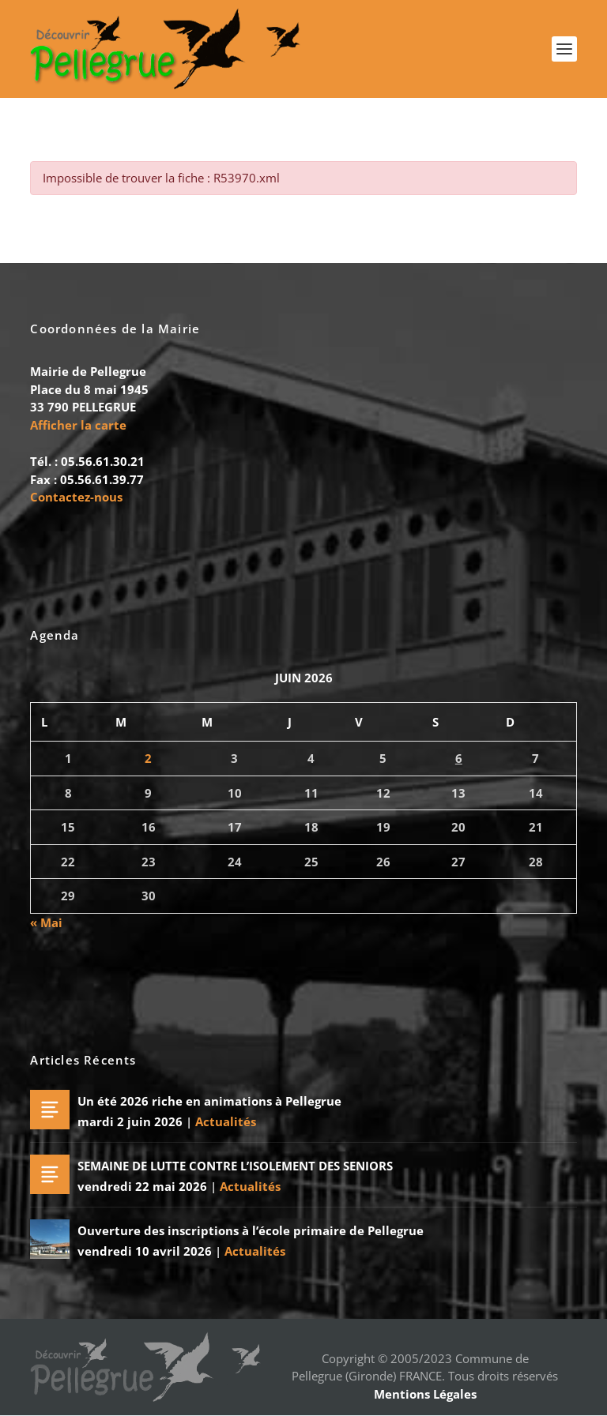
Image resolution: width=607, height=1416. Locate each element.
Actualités (225, 1121)
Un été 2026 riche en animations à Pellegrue (209, 1102)
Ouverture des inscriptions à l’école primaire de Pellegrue (250, 1231)
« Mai (46, 922)
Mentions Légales (425, 1394)
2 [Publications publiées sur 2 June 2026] (148, 759)
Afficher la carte (78, 425)
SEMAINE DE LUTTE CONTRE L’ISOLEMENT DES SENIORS (235, 1166)
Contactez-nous (76, 497)
